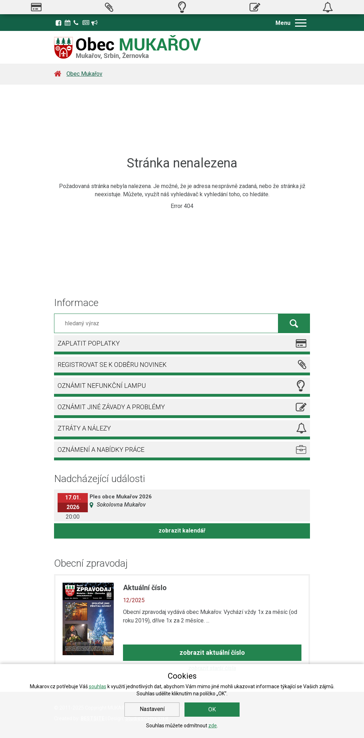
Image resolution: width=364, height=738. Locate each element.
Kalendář (68, 23)
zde (212, 725)
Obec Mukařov (84, 73)
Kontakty (77, 23)
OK (212, 709)
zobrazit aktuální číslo (212, 652)
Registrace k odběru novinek (94, 23)
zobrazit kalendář (182, 530)
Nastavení (152, 709)
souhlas (97, 686)
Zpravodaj (86, 23)
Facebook (58, 22)
